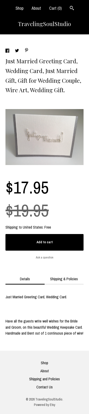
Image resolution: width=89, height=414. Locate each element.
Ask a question (44, 257)
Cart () (55, 8)
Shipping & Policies (64, 278)
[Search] (72, 9)
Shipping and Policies (44, 379)
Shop (19, 8)
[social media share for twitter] (17, 51)
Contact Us (44, 387)
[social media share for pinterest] (26, 50)
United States (33, 227)
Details (25, 278)
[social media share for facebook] (7, 51)
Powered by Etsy (44, 405)
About (36, 8)
